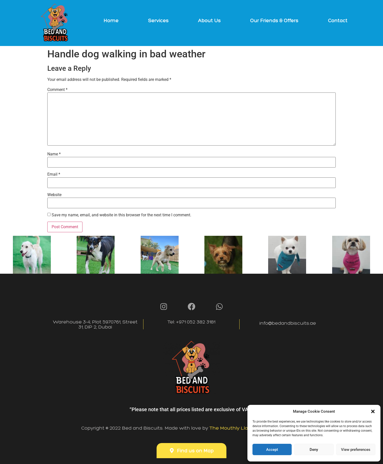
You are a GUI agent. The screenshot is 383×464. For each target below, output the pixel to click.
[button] (372, 411)
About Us (209, 20)
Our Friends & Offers (274, 20)
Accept (272, 449)
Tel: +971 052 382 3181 (191, 324)
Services (158, 20)
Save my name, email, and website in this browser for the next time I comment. (121, 215)
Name (54, 154)
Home (111, 20)
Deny (314, 449)
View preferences (355, 449)
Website (54, 195)
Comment (57, 90)
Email (53, 174)
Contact (338, 20)
